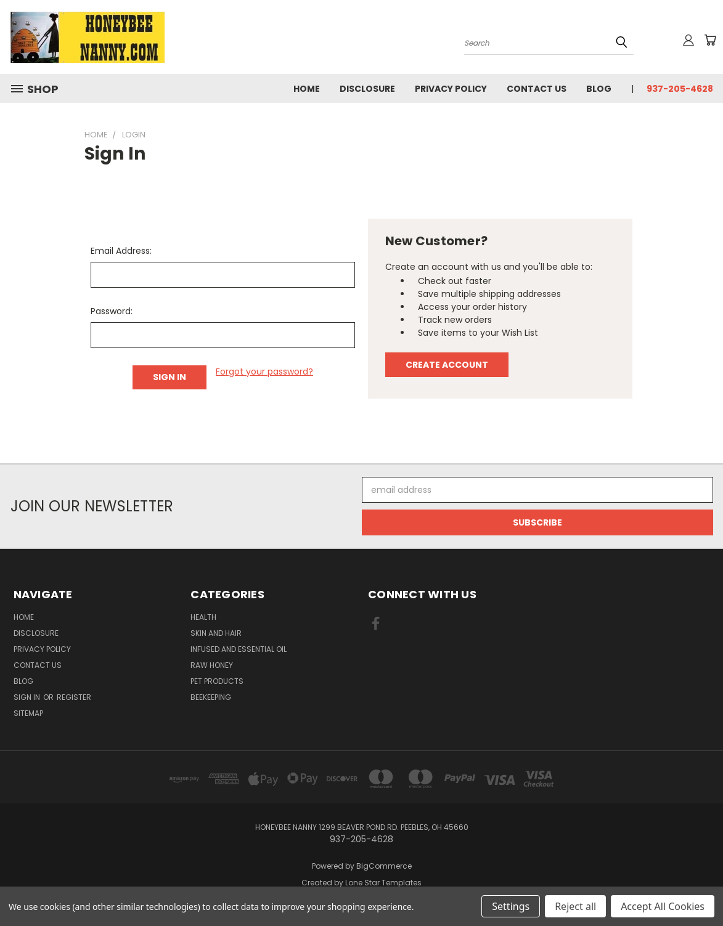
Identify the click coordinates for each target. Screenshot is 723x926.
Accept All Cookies (663, 906)
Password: (112, 311)
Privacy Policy (451, 89)
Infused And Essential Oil (238, 649)
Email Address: (121, 251)
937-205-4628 (680, 89)
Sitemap (28, 713)
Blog (598, 89)
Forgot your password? (264, 371)
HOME (306, 89)
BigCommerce (384, 866)
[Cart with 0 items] (710, 40)
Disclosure (367, 89)
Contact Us (536, 89)
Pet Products (216, 681)
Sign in (28, 697)
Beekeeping (210, 697)
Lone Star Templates (383, 882)
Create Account (447, 365)
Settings (510, 906)
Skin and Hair (216, 633)
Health (203, 617)
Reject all (575, 906)
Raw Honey (211, 665)
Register (74, 697)
